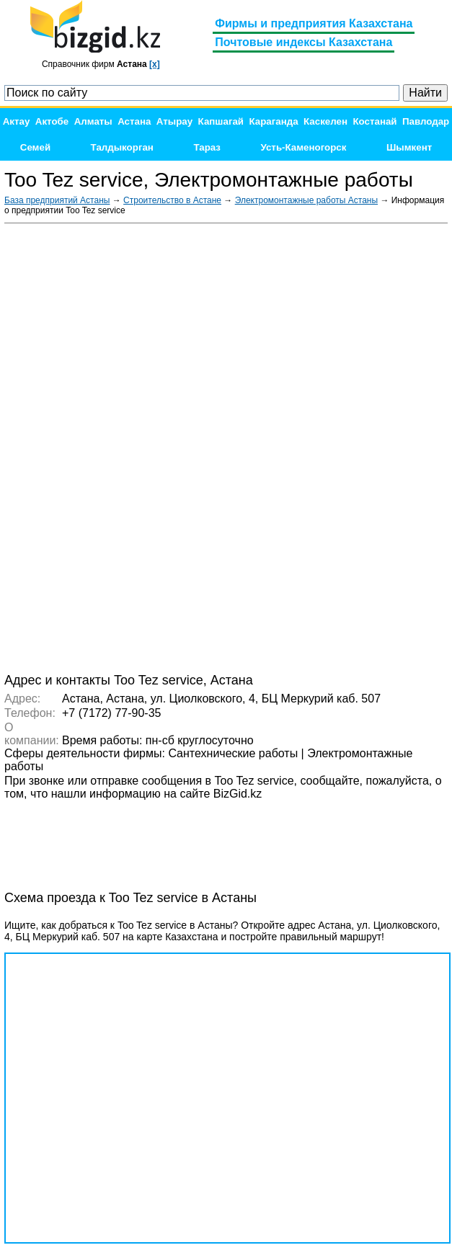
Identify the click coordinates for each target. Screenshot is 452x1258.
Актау (16, 121)
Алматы (93, 121)
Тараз (207, 147)
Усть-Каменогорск (303, 147)
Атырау (174, 121)
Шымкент (409, 147)
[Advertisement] (339, 447)
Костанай (374, 121)
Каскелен (325, 121)
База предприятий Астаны (57, 200)
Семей (35, 147)
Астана (134, 121)
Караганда (273, 121)
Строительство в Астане (172, 200)
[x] (154, 64)
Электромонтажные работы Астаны (306, 200)
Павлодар (425, 121)
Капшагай (221, 121)
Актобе (51, 121)
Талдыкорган (122, 147)
